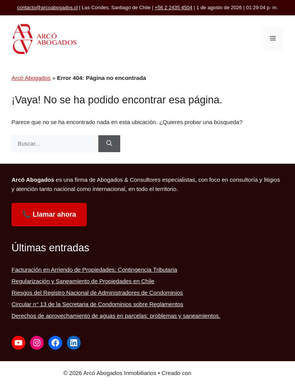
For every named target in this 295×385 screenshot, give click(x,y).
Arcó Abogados (31, 78)
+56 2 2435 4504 (173, 7)
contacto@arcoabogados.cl (47, 7)
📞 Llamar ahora (49, 214)
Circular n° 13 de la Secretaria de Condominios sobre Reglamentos (97, 304)
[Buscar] (109, 144)
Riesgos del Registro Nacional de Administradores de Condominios (97, 292)
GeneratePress (212, 373)
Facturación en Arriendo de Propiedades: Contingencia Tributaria (94, 269)
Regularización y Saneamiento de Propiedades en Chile (83, 281)
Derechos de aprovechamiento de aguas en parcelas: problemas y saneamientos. (116, 315)
